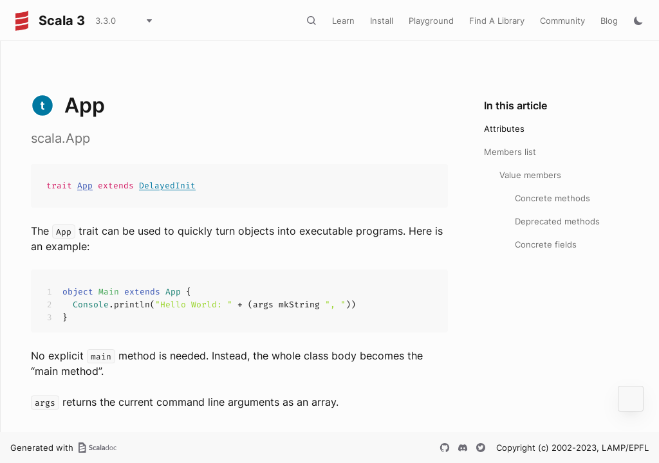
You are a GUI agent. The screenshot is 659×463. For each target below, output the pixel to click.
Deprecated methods (557, 221)
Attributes (504, 128)
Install (381, 20)
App (85, 185)
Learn (343, 20)
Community (562, 20)
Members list (510, 152)
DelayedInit (167, 185)
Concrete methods (552, 198)
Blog (609, 20)
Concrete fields (546, 244)
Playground (431, 20)
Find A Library (496, 20)
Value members (530, 175)
